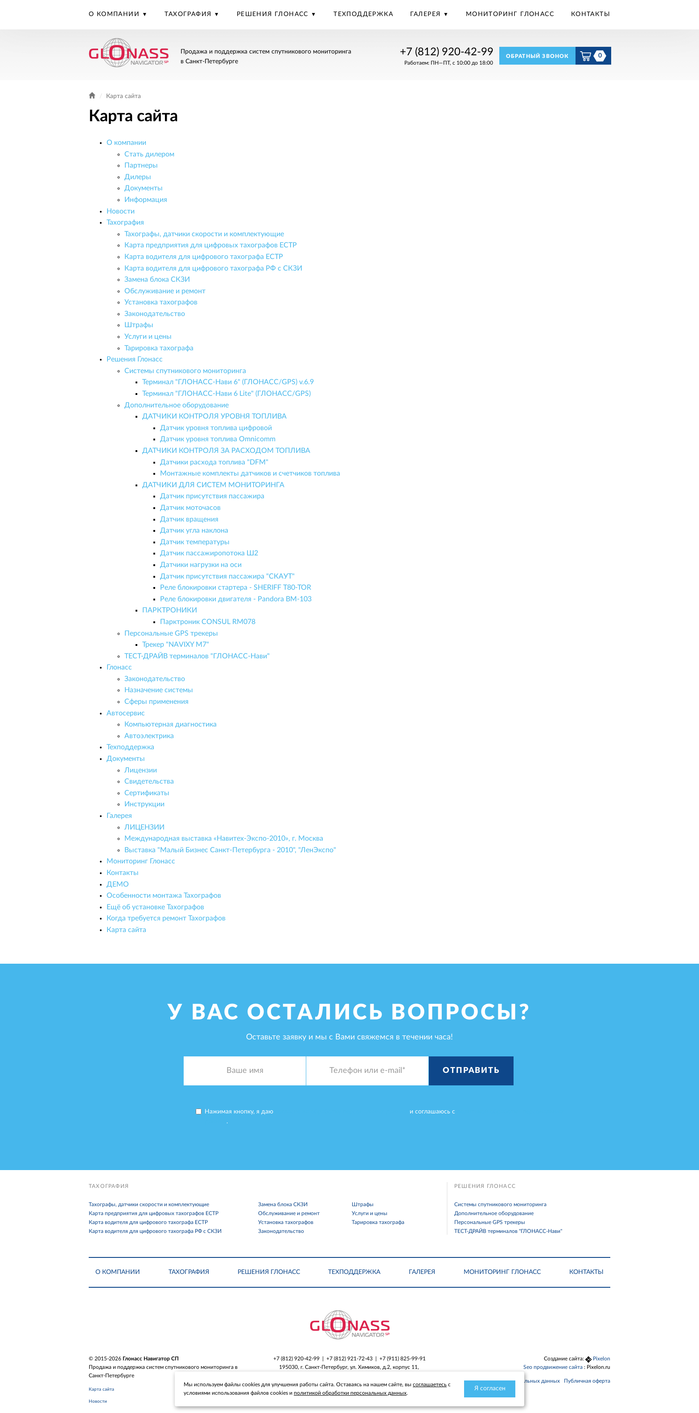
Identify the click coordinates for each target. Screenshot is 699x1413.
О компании (115, 14)
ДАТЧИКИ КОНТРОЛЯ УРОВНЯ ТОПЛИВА (214, 416)
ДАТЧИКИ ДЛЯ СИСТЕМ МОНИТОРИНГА (213, 485)
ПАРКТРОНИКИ (169, 610)
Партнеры (141, 165)
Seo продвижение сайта (553, 1367)
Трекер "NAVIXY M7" (175, 644)
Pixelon (601, 1358)
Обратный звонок (537, 56)
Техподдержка (363, 14)
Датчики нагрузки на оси (201, 564)
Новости (121, 211)
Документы (143, 188)
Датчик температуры (195, 542)
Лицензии (140, 770)
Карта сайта (126, 929)
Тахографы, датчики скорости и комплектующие (204, 234)
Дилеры (137, 177)
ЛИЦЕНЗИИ (144, 827)
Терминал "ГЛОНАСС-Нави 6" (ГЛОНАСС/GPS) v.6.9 (228, 382)
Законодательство (154, 313)
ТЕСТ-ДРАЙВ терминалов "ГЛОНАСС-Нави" (197, 656)
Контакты (590, 14)
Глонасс (119, 667)
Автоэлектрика (149, 735)
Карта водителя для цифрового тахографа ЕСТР (203, 256)
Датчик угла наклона (194, 530)
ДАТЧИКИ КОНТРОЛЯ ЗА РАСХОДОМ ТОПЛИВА (226, 450)
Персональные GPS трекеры (171, 633)
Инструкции (144, 804)
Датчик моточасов (190, 507)
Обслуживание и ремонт (165, 291)
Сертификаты (146, 793)
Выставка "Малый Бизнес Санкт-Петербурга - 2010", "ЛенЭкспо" (230, 850)
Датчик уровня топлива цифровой (216, 427)
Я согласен (490, 1388)
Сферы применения (156, 701)
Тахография (189, 14)
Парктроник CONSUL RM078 (207, 621)
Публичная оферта (587, 1381)
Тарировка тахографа (158, 348)
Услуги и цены (148, 336)
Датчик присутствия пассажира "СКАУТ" (227, 576)
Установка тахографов (160, 302)
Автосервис (126, 713)
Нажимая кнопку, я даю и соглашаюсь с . (380, 1117)
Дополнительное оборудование (176, 405)
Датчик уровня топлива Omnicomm (217, 439)
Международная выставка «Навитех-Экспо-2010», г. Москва (223, 838)
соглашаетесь (430, 1384)
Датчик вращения (189, 519)
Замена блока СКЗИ (157, 279)
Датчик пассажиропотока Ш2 (209, 553)
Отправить (471, 1071)
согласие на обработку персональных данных (341, 1112)
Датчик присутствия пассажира (212, 496)
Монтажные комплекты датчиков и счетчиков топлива (250, 473)
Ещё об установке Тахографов (155, 907)
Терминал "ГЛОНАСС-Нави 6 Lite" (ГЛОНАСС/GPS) (226, 393)
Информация (145, 199)
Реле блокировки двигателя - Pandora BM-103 (236, 599)
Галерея (426, 14)
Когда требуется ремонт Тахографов (166, 918)
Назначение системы (158, 690)
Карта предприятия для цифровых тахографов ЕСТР (210, 245)
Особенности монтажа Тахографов (164, 895)
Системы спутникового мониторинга (185, 370)
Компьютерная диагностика (170, 724)
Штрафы (138, 325)
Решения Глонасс (274, 14)
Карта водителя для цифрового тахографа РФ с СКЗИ (213, 268)
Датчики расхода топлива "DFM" (214, 462)
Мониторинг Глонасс (510, 14)
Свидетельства (149, 781)
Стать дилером (149, 154)
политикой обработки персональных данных (350, 1393)
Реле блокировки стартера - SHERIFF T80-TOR (235, 587)
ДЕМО (118, 884)
